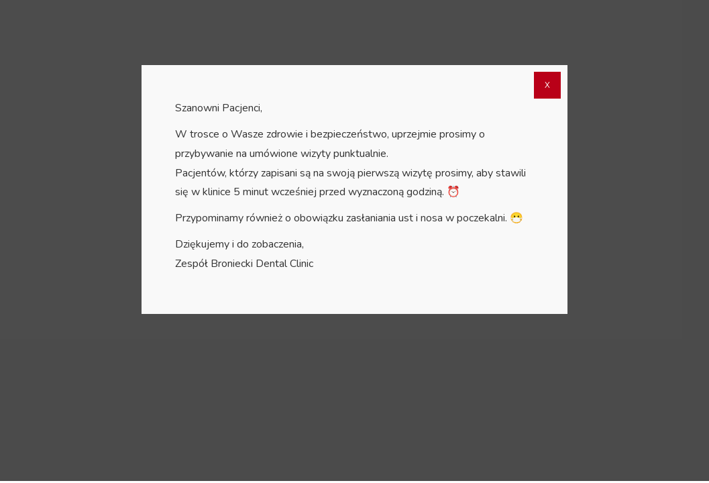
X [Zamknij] (547, 87)
